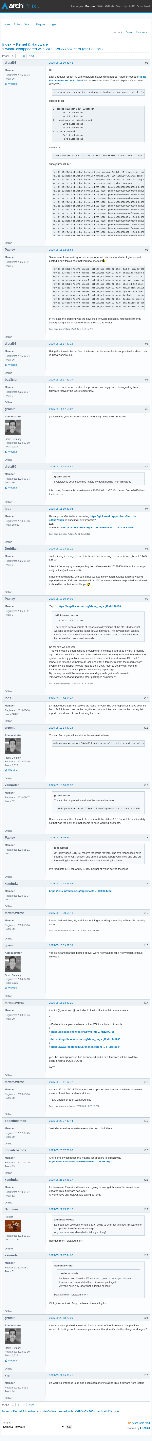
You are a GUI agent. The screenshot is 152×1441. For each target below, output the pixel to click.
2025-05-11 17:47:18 (61, 343)
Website (12, 84)
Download (143, 6)
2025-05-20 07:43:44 (61, 1120)
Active (129, 32)
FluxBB (145, 1428)
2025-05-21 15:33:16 (61, 1209)
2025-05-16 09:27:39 (61, 945)
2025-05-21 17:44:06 (61, 1255)
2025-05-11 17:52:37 (61, 379)
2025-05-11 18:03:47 (61, 466)
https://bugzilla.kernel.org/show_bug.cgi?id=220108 (89, 606)
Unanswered (142, 32)
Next (31, 55)
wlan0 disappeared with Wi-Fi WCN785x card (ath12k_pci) (54, 49)
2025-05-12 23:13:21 (61, 548)
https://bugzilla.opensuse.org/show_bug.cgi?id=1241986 (85, 1039)
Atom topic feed (141, 1422)
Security (121, 6)
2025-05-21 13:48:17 (61, 1179)
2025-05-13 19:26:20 (61, 837)
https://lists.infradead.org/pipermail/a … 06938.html (80, 891)
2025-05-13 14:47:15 (61, 727)
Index (7, 24)
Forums (90, 6)
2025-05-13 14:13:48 (61, 698)
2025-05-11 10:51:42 (61, 62)
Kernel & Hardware (32, 44)
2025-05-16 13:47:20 (61, 1002)
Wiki (100, 6)
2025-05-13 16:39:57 (61, 785)
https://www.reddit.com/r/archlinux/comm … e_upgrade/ (85, 1046)
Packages (77, 6)
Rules (17, 24)
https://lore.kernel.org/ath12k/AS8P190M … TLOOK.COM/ (98, 527)
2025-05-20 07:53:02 (61, 1150)
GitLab (109, 6)
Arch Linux (20, 6)
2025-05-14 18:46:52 (61, 883)
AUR (132, 6)
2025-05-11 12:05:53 (61, 249)
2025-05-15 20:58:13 (61, 912)
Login (52, 24)
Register (41, 24)
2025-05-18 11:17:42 (61, 1081)
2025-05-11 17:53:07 (61, 409)
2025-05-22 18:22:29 (61, 1317)
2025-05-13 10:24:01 (61, 598)
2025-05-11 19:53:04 (61, 508)
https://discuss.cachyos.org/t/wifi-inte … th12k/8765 (82, 1031)
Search (28, 24)
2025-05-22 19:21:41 (61, 1375)
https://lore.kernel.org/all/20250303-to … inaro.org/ (79, 1161)
